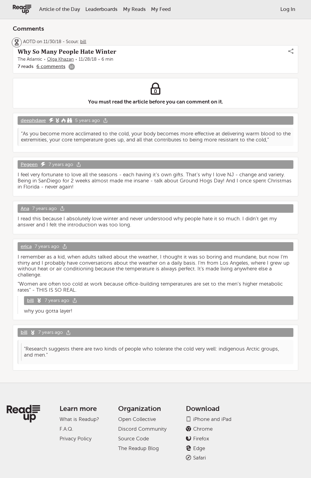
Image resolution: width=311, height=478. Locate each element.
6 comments (50, 66)
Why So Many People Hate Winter (67, 51)
